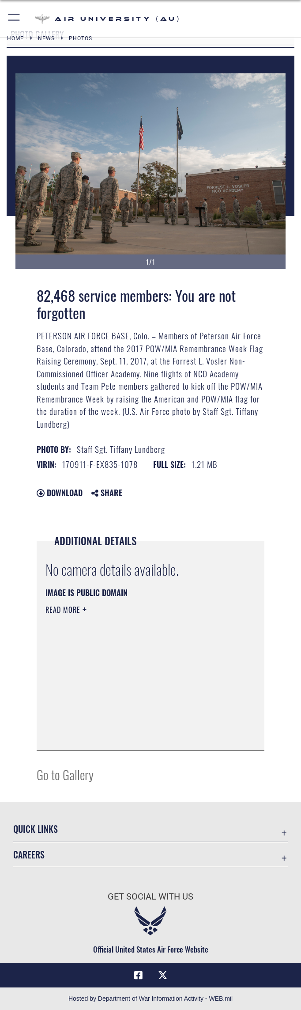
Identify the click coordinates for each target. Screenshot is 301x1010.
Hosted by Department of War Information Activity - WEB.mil (150, 998)
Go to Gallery (65, 774)
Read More (64, 609)
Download (60, 492)
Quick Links (35, 828)
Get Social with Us (150, 896)
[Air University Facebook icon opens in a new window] (138, 975)
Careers (29, 854)
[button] (14, 19)
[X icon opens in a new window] (162, 975)
